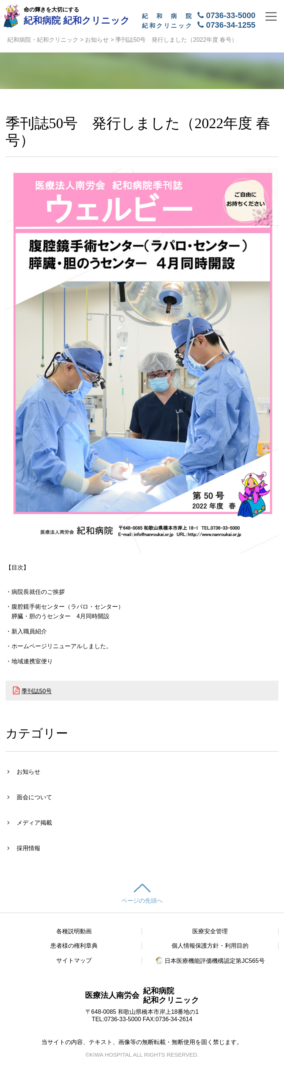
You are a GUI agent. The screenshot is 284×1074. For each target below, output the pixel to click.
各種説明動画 (74, 931)
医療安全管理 (210, 931)
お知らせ (97, 40)
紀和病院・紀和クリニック (42, 40)
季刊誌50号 (36, 691)
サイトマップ (74, 960)
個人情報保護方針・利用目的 (210, 946)
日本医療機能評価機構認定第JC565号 (210, 961)
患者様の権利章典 (74, 946)
